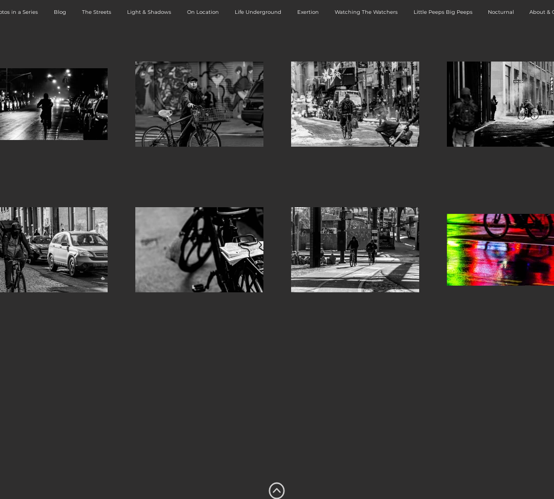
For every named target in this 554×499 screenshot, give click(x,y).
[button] (97, 12)
